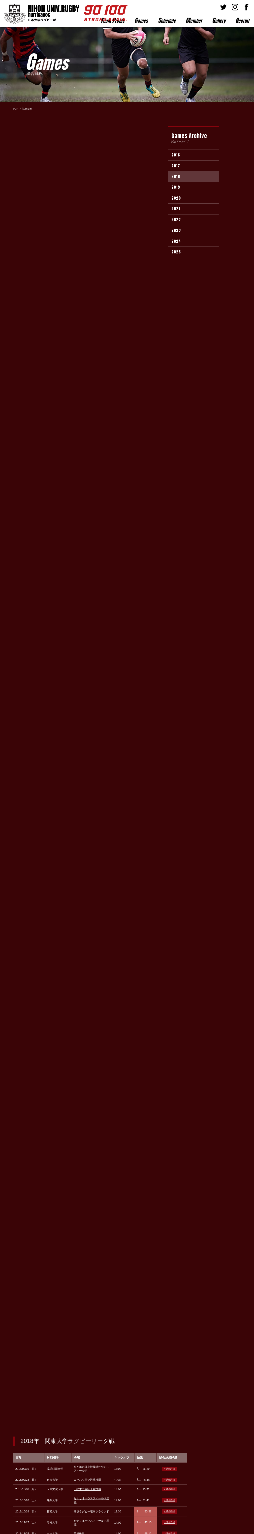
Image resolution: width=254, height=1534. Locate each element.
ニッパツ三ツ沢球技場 (87, 169)
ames (141, 20)
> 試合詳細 (169, 158)
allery (218, 20)
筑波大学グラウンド (86, 312)
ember (194, 20)
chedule (167, 20)
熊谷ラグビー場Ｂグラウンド (91, 200)
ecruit (242, 20)
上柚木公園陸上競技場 (87, 178)
